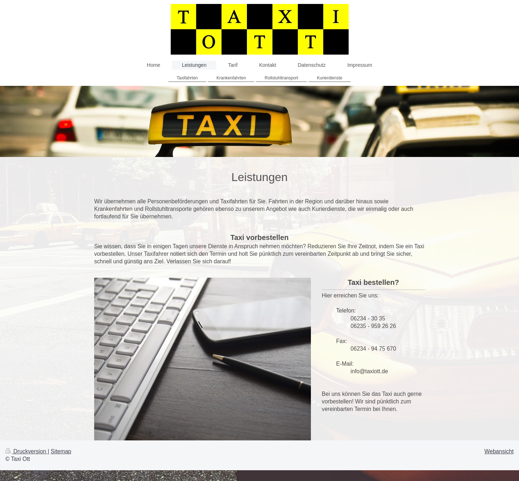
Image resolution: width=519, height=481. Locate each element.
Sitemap (61, 451)
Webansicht (499, 451)
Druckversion (26, 451)
